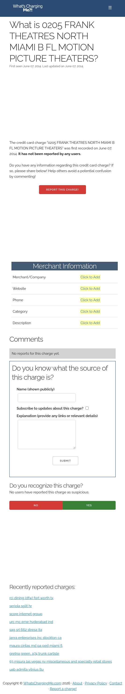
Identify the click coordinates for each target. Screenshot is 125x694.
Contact (115, 683)
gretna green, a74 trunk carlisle (34, 654)
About (77, 683)
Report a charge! (63, 689)
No (36, 505)
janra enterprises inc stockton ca (35, 638)
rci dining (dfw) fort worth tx (31, 598)
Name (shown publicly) (35, 389)
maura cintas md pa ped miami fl (35, 646)
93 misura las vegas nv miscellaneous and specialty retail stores (60, 661)
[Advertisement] (62, 107)
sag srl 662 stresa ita (25, 630)
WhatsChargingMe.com (42, 683)
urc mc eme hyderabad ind (31, 622)
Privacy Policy (96, 683)
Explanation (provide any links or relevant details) (57, 416)
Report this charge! (62, 189)
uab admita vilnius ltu (26, 669)
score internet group (25, 614)
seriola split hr (20, 606)
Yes (89, 505)
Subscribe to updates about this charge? (50, 408)
